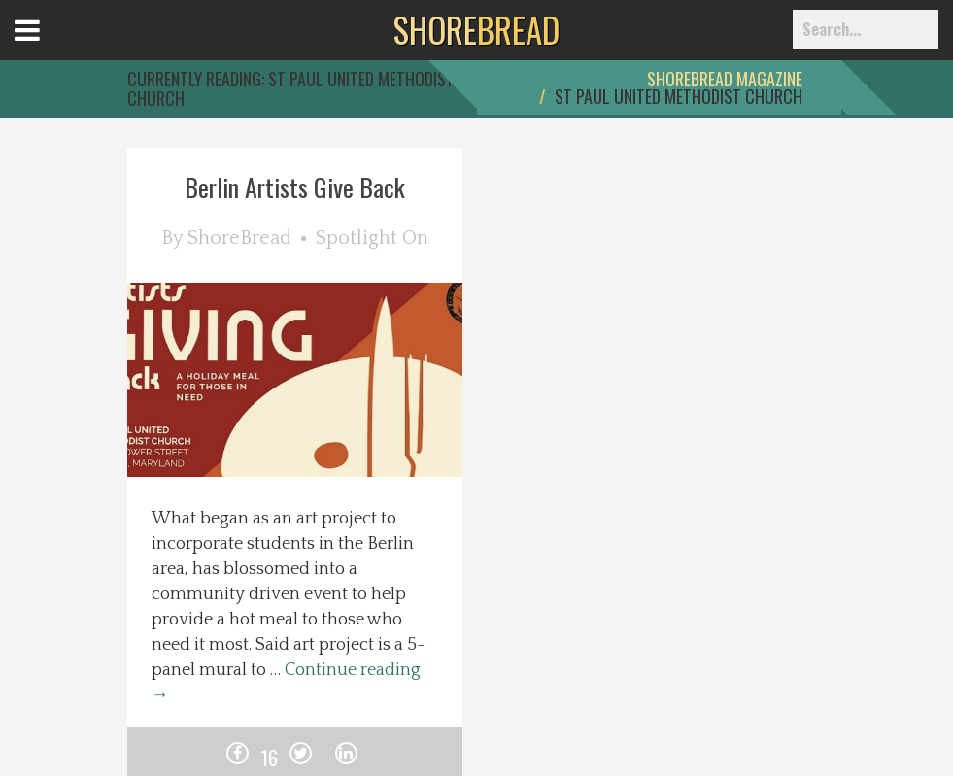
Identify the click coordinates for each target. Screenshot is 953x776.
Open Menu (51, 48)
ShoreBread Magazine (724, 78)
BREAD (476, 29)
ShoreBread (239, 238)
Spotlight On (372, 238)
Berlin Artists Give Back (295, 187)
